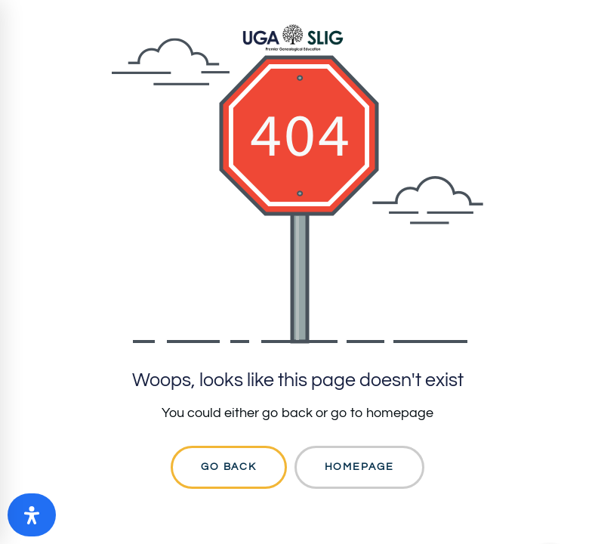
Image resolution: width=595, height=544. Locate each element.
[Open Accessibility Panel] (32, 514)
